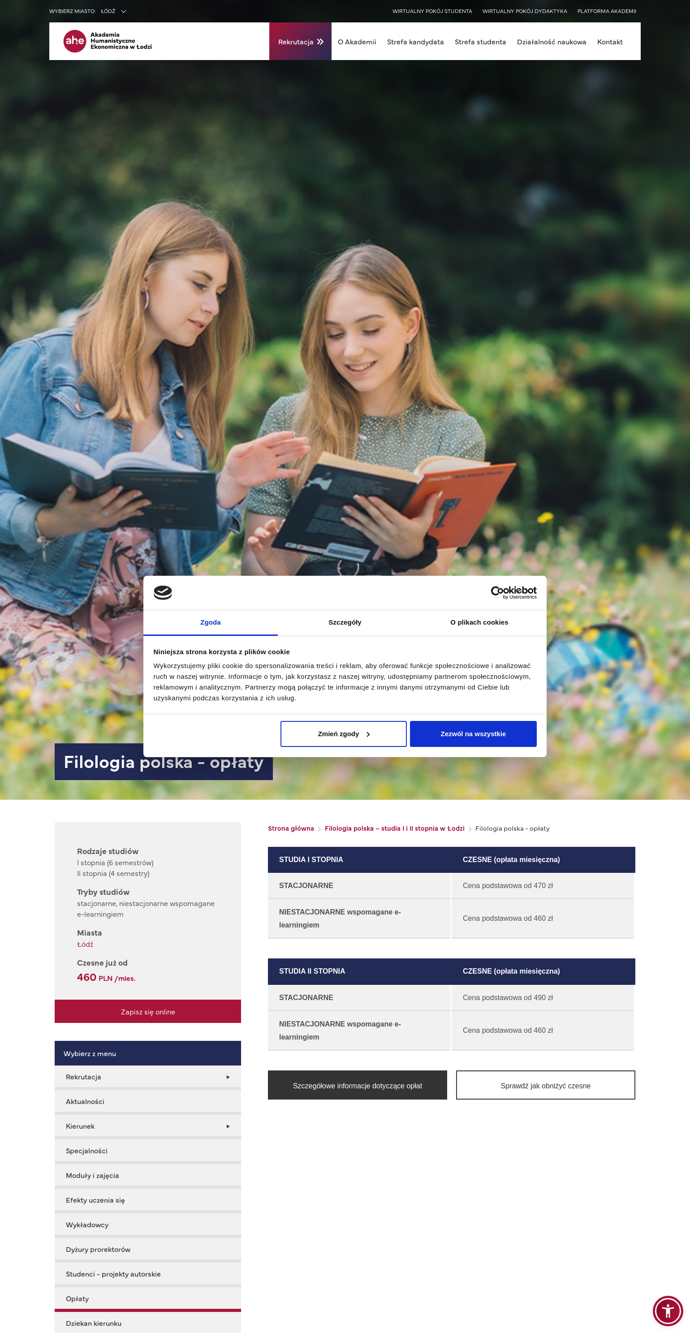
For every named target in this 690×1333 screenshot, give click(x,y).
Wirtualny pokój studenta (432, 10)
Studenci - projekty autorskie (113, 1273)
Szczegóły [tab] (344, 622)
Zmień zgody (344, 734)
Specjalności (87, 1150)
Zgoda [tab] (210, 622)
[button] (668, 1311)
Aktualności (85, 1101)
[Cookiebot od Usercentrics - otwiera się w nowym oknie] (497, 593)
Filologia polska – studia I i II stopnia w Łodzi (395, 828)
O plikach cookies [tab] (479, 622)
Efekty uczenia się (95, 1199)
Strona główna (291, 828)
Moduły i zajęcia (92, 1175)
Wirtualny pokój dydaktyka (525, 10)
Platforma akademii (607, 10)
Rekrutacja (296, 41)
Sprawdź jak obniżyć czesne (546, 1086)
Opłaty (77, 1298)
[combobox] (132, 11)
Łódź (85, 944)
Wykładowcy (87, 1224)
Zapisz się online (148, 1011)
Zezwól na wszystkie (473, 734)
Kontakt (610, 41)
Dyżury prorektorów (98, 1249)
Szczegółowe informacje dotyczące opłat (357, 1086)
